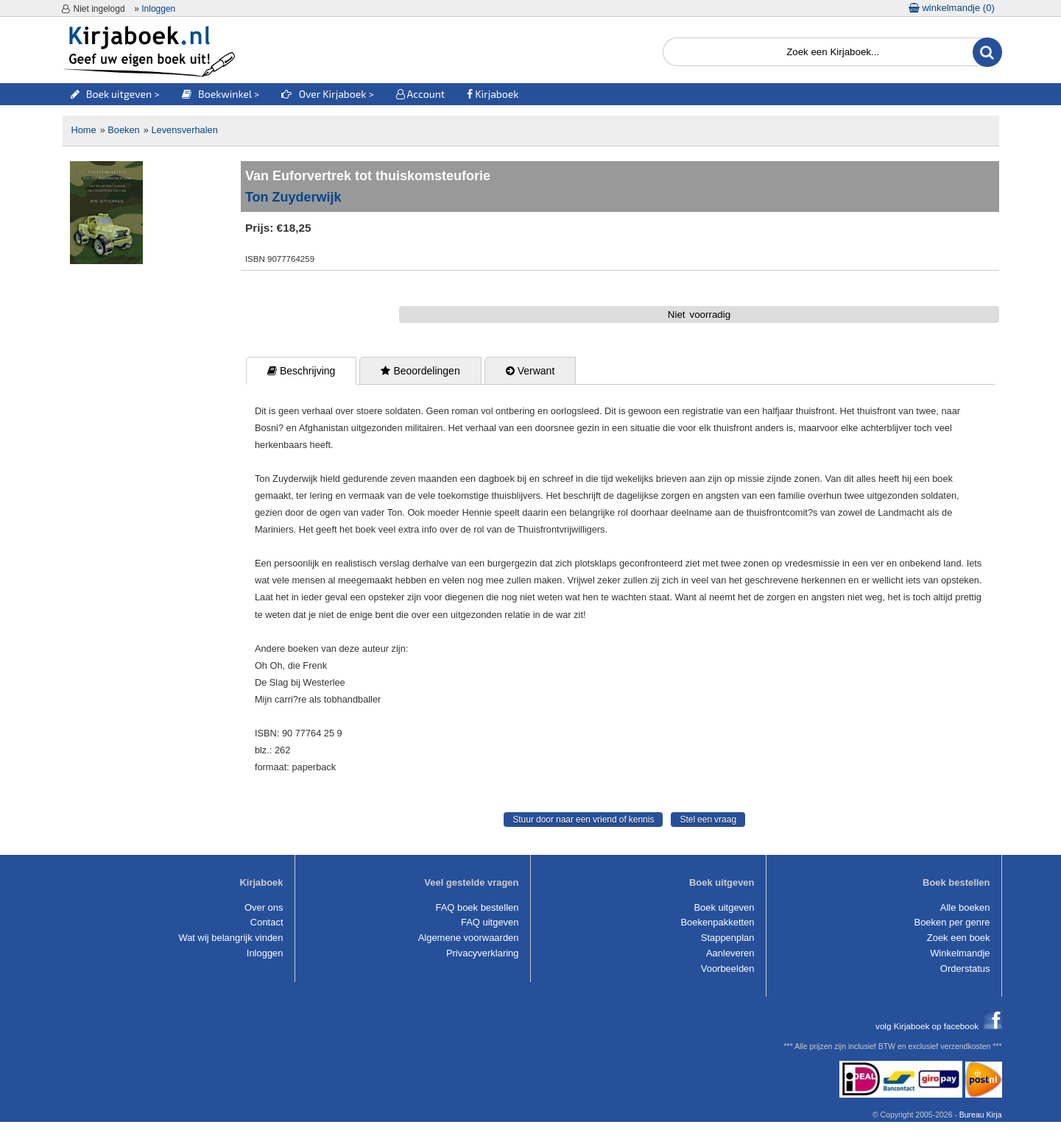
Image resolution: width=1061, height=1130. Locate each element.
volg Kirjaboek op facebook (938, 1026)
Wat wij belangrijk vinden (230, 937)
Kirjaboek (492, 94)
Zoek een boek (958, 937)
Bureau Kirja (980, 1115)
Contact (266, 922)
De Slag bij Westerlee (300, 682)
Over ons (263, 907)
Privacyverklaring (482, 953)
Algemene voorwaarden (468, 937)
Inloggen (158, 9)
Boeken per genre (952, 922)
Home (83, 129)
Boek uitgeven (111, 94)
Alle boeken (965, 907)
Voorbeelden (728, 968)
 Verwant (530, 371)
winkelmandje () (952, 7)
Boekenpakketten (717, 922)
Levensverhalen (184, 129)
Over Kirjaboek (324, 94)
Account (420, 94)
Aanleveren (730, 953)
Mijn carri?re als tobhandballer (318, 699)
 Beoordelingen (420, 371)
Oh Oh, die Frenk (291, 665)
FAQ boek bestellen (476, 907)
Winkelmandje (960, 953)
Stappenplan (728, 937)
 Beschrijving (301, 371)
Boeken (123, 129)
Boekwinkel (217, 94)
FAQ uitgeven (489, 922)
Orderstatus (965, 968)
